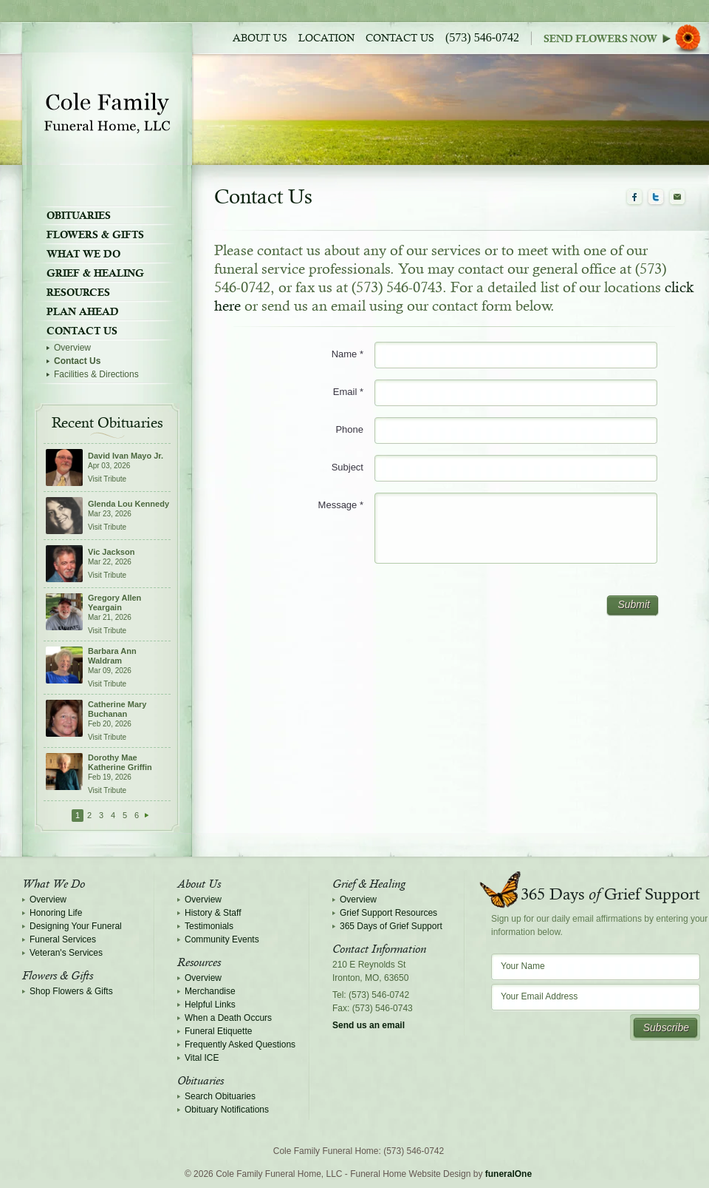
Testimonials (209, 926)
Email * (348, 391)
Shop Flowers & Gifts (71, 991)
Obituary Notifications (227, 1109)
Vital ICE (202, 1058)
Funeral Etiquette (218, 1031)
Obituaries (79, 215)
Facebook (634, 197)
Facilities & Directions (96, 374)
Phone (349, 429)
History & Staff (213, 913)
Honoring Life (56, 913)
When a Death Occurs (228, 1018)
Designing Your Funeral (76, 926)
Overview (72, 347)
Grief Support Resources (388, 913)
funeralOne (508, 1174)
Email (677, 197)
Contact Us (400, 38)
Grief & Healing (95, 273)
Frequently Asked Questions (240, 1044)
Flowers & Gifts (95, 234)
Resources (78, 292)
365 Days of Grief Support (391, 926)
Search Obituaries (220, 1096)
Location (326, 38)
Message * (340, 504)
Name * (347, 354)
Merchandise (210, 991)
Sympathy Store (626, 38)
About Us (260, 38)
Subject (347, 467)
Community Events (222, 939)
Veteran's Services (66, 953)
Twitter (655, 197)
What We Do (83, 254)
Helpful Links (210, 1004)
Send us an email (368, 1025)
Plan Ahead (83, 311)
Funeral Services (63, 939)
